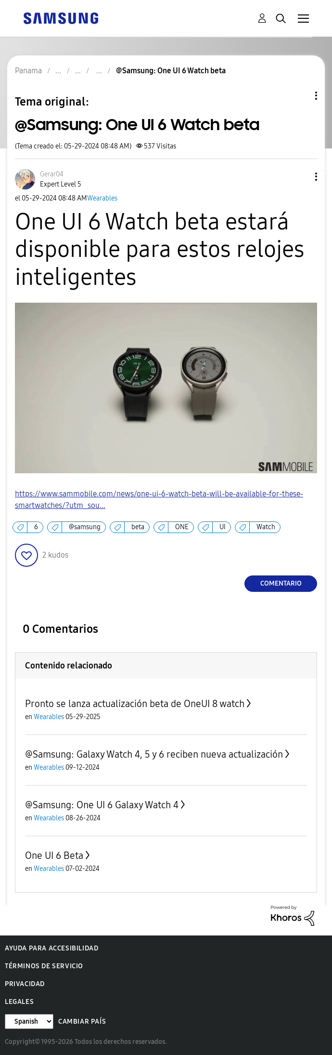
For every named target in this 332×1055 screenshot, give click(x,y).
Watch (265, 527)
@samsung (85, 527)
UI (222, 527)
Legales (19, 1002)
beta (137, 527)
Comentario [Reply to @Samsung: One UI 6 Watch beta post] (281, 583)
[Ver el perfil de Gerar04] (52, 174)
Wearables (102, 198)
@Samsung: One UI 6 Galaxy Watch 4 (102, 805)
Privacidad (25, 984)
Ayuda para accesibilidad (51, 948)
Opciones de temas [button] (299, 95)
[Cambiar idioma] (29, 1021)
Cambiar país (82, 1021)
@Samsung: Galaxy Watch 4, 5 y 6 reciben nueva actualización (154, 754)
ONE (182, 527)
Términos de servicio (44, 966)
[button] (300, 176)
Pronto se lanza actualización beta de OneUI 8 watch (134, 703)
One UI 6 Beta (54, 855)
